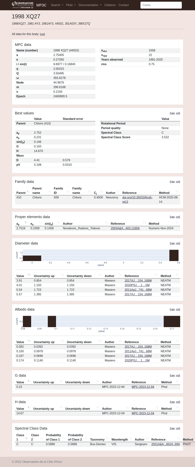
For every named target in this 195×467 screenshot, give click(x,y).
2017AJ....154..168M (138, 280)
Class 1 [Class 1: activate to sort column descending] (20, 437)
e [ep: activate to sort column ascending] (32, 224)
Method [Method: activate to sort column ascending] (164, 192)
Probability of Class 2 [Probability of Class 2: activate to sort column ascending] (75, 437)
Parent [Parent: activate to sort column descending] (21, 192)
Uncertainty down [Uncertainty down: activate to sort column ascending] (79, 276)
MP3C (41, 5)
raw (172, 113)
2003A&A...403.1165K (125, 228)
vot (42, 34)
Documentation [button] (89, 5)
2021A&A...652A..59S (165, 444)
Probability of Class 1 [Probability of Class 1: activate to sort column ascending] (53, 437)
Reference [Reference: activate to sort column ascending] (129, 192)
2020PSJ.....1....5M (137, 285)
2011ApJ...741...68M (138, 289)
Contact (124, 5)
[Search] (161, 5)
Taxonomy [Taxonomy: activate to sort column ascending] (97, 439)
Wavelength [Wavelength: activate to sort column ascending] (120, 439)
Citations (110, 5)
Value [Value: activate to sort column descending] (20, 276)
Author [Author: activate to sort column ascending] (110, 192)
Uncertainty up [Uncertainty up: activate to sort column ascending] (44, 276)
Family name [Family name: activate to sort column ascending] (77, 190)
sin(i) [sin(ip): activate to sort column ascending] (49, 224)
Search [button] (56, 5)
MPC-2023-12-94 (143, 386)
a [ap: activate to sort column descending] (17, 224)
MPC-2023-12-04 (143, 413)
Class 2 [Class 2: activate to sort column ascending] (35, 437)
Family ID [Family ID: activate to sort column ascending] (58, 190)
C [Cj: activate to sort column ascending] (95, 193)
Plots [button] (69, 5)
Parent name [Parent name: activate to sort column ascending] (37, 190)
